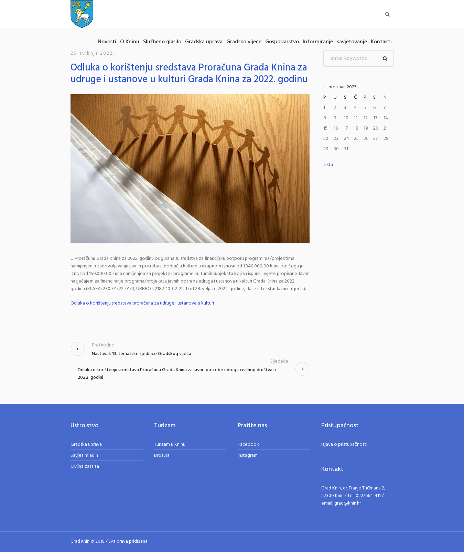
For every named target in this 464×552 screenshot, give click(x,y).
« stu (328, 165)
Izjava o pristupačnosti (344, 445)
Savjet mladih (84, 456)
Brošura (162, 456)
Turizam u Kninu (169, 445)
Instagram (248, 456)
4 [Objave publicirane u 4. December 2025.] (355, 108)
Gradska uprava (86, 445)
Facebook (248, 445)
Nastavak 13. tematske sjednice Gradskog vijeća (141, 354)
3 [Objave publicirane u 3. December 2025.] (345, 108)
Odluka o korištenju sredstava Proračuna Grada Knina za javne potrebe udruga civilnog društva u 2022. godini (176, 374)
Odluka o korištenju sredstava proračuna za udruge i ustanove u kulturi (142, 303)
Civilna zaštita (85, 467)
